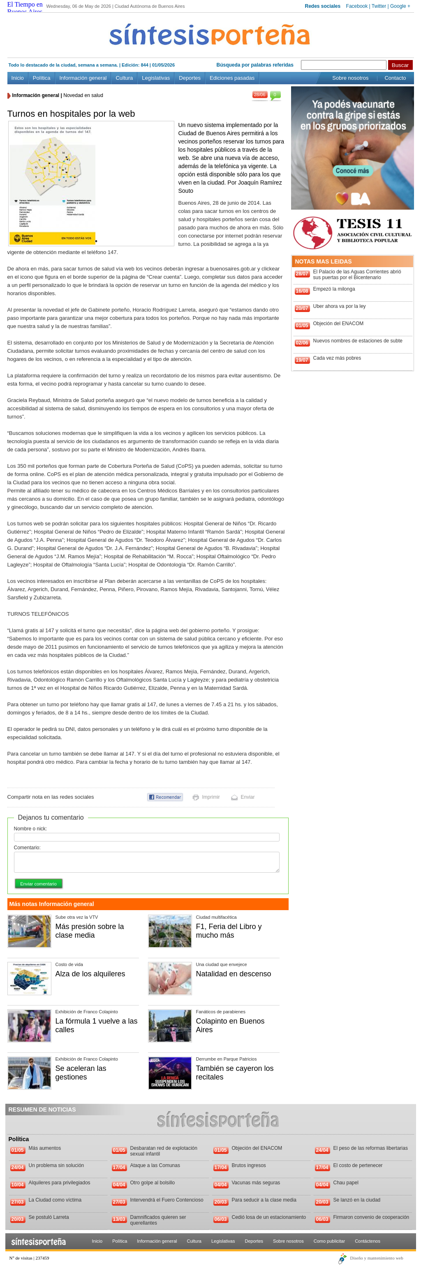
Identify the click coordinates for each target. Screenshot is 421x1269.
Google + (400, 6)
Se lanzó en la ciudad (357, 1200)
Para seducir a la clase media (264, 1200)
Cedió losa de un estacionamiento (269, 1217)
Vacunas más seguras (256, 1183)
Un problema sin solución (56, 1165)
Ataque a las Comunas (155, 1165)
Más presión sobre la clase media (90, 930)
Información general (83, 78)
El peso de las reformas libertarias (370, 1148)
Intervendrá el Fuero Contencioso (167, 1200)
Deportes (190, 78)
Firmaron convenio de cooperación (371, 1217)
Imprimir (211, 797)
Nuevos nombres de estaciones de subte (357, 341)
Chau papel (346, 1183)
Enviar (248, 797)
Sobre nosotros (350, 78)
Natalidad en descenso (233, 974)
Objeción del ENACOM (338, 323)
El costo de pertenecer (358, 1165)
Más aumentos (45, 1148)
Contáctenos (367, 1241)
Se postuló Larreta (49, 1217)
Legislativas (156, 78)
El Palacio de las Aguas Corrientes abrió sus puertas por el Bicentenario (357, 274)
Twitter (379, 6)
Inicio (18, 78)
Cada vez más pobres (337, 358)
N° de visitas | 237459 (29, 1257)
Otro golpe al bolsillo (152, 1183)
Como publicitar (329, 1241)
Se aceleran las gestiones (81, 1072)
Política (42, 78)
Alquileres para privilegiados (59, 1183)
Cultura (124, 78)
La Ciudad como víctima (55, 1200)
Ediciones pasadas (232, 78)
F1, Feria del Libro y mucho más (229, 930)
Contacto (395, 78)
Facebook (357, 6)
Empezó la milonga (334, 289)
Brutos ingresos (249, 1165)
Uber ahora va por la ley (339, 306)
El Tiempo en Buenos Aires (25, 8)
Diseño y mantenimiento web (376, 1257)
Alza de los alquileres (90, 974)
